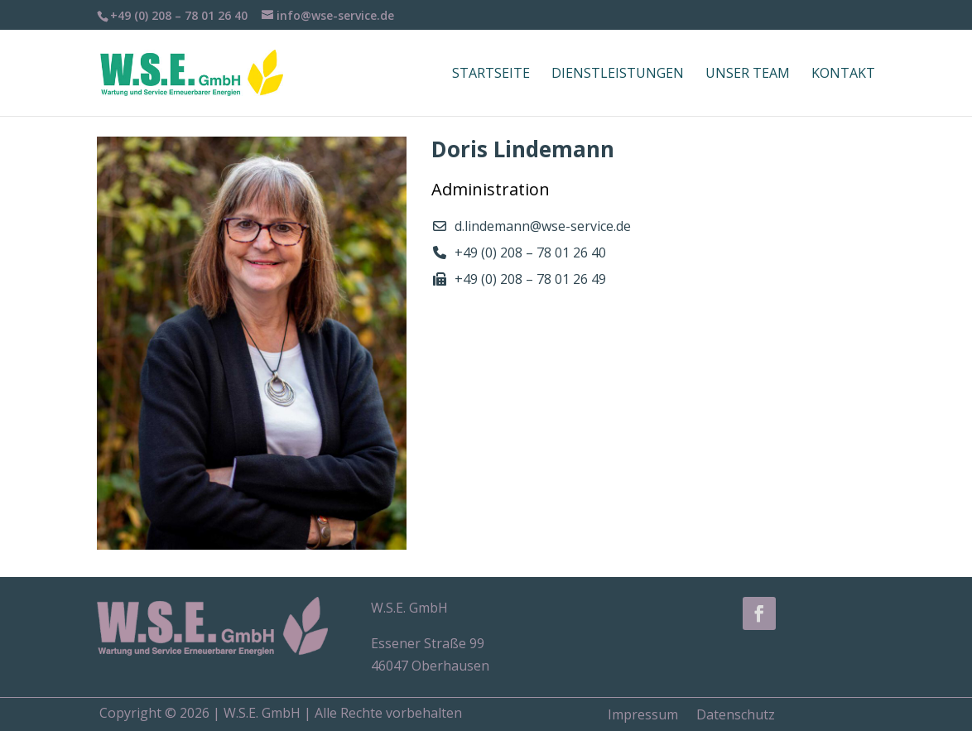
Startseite (491, 74)
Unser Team (747, 74)
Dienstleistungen (617, 74)
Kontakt (843, 74)
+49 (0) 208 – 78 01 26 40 (530, 252)
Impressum (643, 712)
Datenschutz (735, 712)
